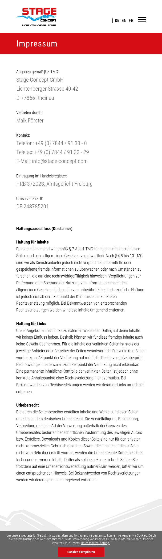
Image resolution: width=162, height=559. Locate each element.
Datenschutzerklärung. (95, 543)
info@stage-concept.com (60, 161)
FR (131, 20)
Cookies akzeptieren (81, 552)
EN (124, 20)
